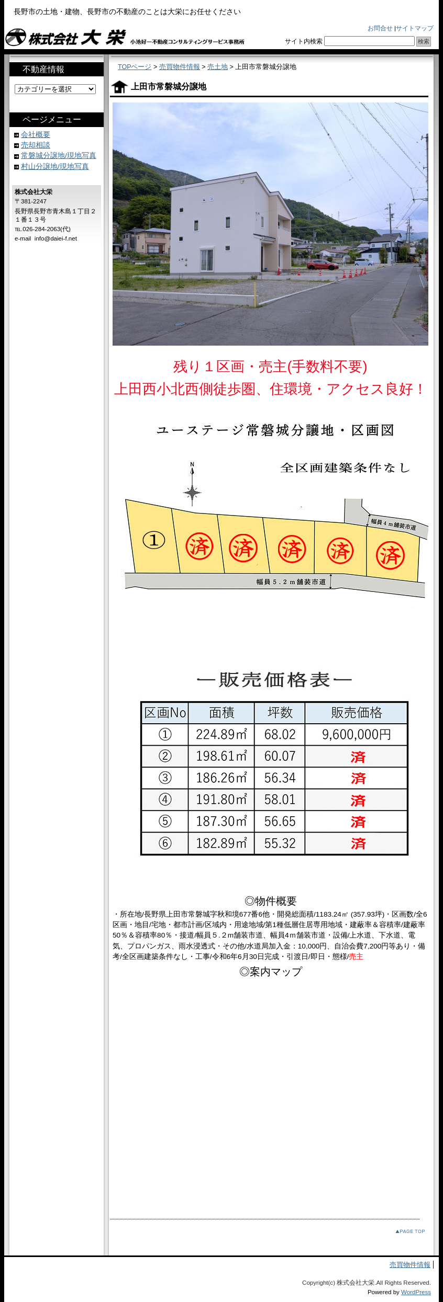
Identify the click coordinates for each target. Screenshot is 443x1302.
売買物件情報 (179, 67)
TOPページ (134, 67)
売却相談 (35, 145)
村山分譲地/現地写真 (55, 166)
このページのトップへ (401, 1232)
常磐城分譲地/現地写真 (58, 155)
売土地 (217, 67)
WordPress (416, 1292)
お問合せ (380, 28)
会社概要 (35, 135)
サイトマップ (415, 28)
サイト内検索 (304, 41)
